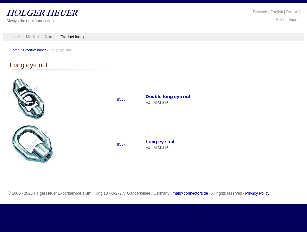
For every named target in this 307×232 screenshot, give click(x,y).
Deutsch (260, 12)
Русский (293, 12)
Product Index (72, 37)
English (276, 12)
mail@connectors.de (190, 193)
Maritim (32, 37)
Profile (280, 19)
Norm (49, 37)
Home (15, 37)
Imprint (295, 19)
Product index (34, 50)
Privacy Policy (257, 193)
